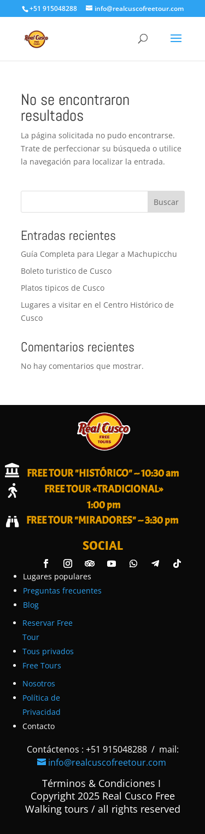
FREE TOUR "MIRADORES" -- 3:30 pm (102, 520)
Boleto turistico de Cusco (66, 271)
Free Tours (41, 665)
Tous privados (48, 651)
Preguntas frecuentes (62, 590)
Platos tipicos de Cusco (62, 288)
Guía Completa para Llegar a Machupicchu (99, 254)
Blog (31, 605)
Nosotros (38, 683)
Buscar (166, 202)
